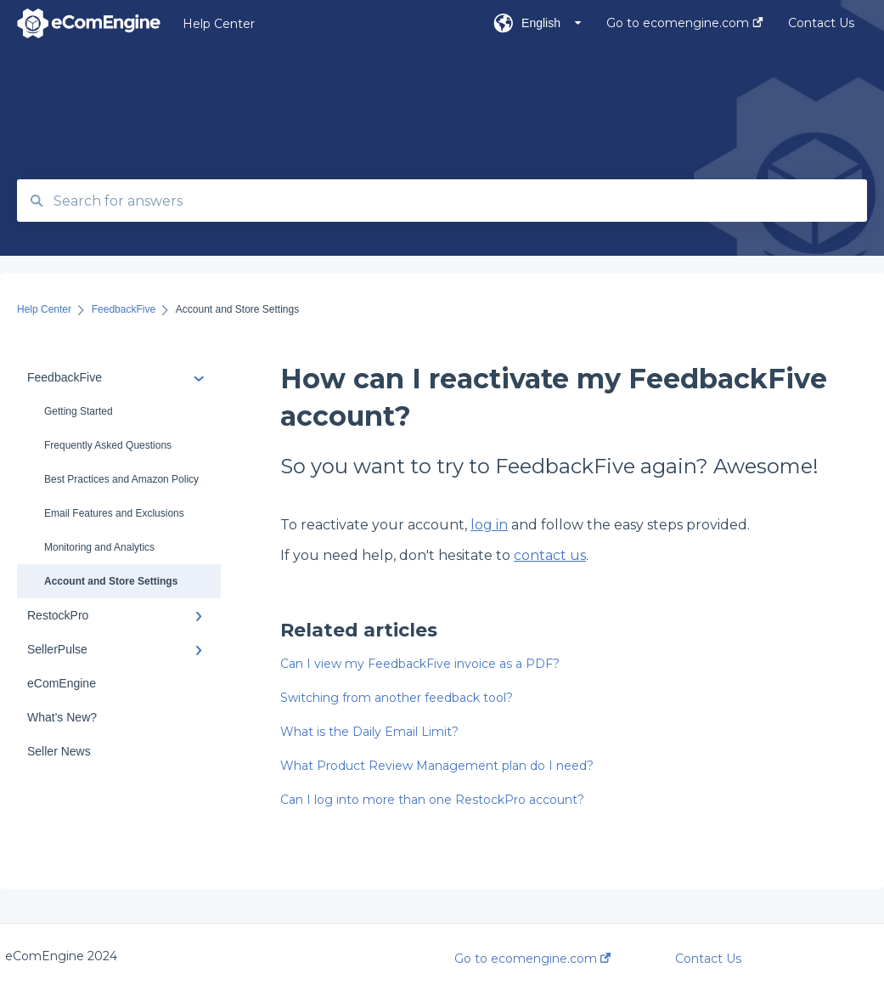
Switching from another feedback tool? (396, 697)
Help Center (219, 23)
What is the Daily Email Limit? (369, 731)
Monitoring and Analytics (99, 547)
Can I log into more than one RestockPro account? (432, 799)
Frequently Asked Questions (108, 445)
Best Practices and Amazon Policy (121, 479)
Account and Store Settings (110, 581)
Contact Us (708, 958)
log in (489, 525)
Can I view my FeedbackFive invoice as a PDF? (420, 663)
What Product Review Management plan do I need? (437, 765)
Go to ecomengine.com (532, 958)
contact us (550, 555)
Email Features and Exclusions (114, 513)
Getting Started (78, 411)
